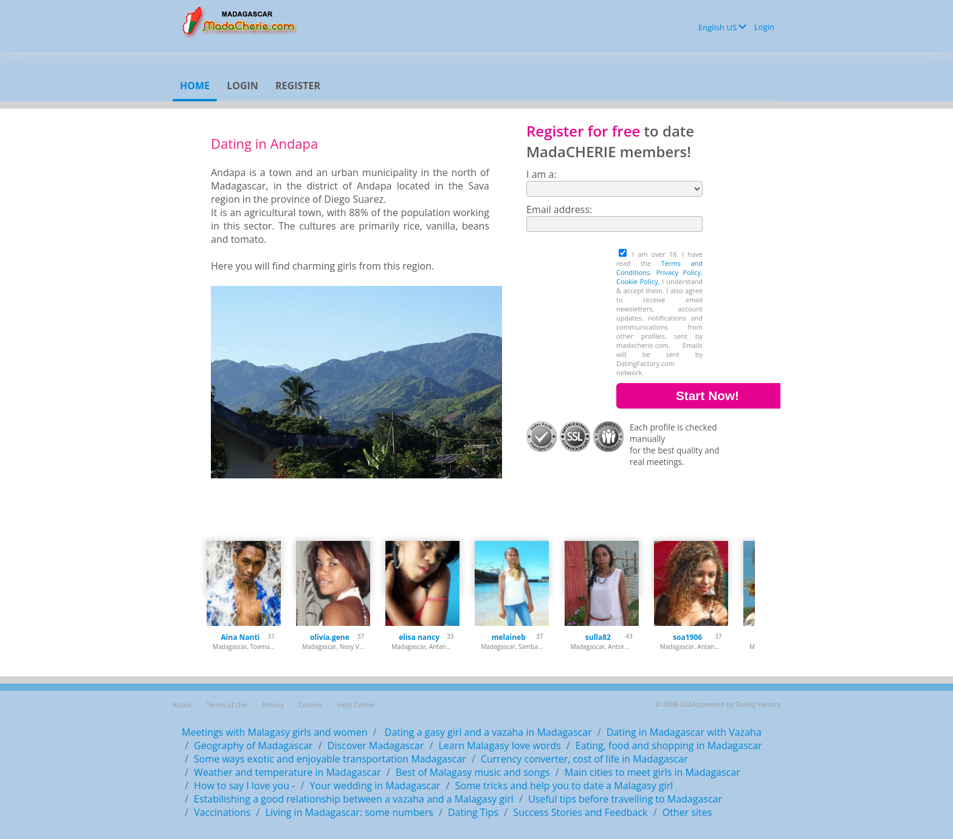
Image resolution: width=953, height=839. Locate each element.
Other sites (687, 812)
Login (764, 26)
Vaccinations (222, 812)
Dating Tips (473, 812)
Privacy (273, 704)
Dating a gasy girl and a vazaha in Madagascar (487, 732)
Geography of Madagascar (253, 745)
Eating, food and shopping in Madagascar (669, 745)
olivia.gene (329, 637)
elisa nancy (419, 637)
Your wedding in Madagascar (375, 785)
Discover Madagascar (376, 745)
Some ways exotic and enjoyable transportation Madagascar (330, 759)
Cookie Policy (637, 281)
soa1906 (687, 637)
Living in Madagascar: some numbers (349, 812)
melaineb (509, 637)
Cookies (310, 704)
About (182, 704)
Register (297, 85)
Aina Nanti (240, 637)
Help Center (356, 704)
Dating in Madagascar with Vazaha (684, 732)
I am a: (541, 174)
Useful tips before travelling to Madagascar (625, 799)
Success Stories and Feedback (580, 812)
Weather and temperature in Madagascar (287, 772)
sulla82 (598, 637)
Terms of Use (226, 704)
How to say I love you (241, 785)
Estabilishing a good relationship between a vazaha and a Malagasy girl (354, 799)
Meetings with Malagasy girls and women (274, 732)
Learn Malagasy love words (499, 745)
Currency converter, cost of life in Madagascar (584, 759)
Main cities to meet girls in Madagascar (652, 772)
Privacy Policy (678, 272)
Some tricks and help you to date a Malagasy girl (564, 785)
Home (195, 85)
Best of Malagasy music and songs (473, 772)
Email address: (559, 209)
